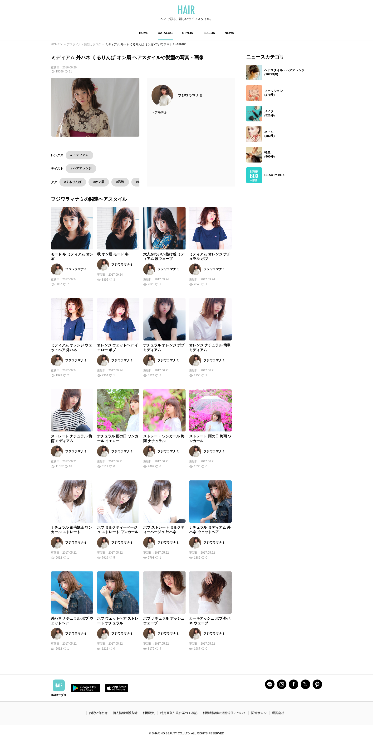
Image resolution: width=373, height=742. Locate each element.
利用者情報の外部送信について (224, 713)
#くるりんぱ (72, 182)
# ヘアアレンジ (81, 168)
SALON (209, 33)
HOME (143, 33)
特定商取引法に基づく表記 (178, 713)
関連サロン (259, 713)
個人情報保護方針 (125, 713)
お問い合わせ (98, 713)
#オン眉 (98, 182)
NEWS (229, 33)
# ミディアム (79, 155)
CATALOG (165, 33)
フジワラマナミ (190, 95)
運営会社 (278, 713)
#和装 (120, 182)
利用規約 (149, 713)
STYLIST (188, 33)
